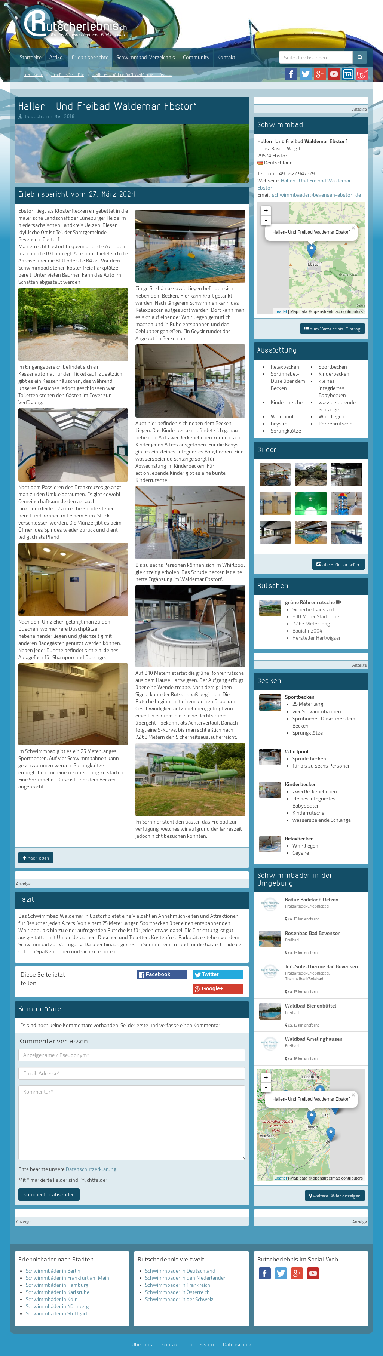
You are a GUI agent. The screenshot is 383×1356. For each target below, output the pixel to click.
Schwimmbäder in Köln (52, 1299)
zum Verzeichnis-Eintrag (332, 328)
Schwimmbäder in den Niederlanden (186, 1278)
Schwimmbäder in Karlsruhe (57, 1292)
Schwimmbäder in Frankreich (177, 1285)
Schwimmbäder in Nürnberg (57, 1306)
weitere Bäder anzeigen (335, 1195)
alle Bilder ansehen (338, 564)
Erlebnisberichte (90, 57)
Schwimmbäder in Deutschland (180, 1271)
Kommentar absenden (49, 1194)
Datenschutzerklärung (91, 1169)
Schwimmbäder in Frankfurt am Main (67, 1278)
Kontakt (226, 57)
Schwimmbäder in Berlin (53, 1271)
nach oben (35, 857)
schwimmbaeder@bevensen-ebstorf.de (316, 195)
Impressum (201, 1344)
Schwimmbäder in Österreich (177, 1292)
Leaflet (281, 311)
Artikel (56, 57)
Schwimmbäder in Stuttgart (57, 1313)
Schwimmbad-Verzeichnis (145, 57)
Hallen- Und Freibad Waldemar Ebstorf (132, 74)
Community (196, 57)
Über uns (142, 1344)
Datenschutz (237, 1344)
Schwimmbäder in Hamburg (57, 1285)
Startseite (31, 57)
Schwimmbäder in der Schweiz (179, 1299)
